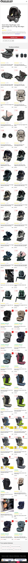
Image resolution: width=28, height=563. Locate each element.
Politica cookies (23, 556)
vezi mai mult (17, 33)
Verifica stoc (18, 37)
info (12, 67)
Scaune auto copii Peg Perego (7, 549)
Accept (18, 562)
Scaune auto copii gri (6, 546)
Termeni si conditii (5, 556)
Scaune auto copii (17, 549)
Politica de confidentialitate (14, 556)
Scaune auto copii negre (15, 546)
